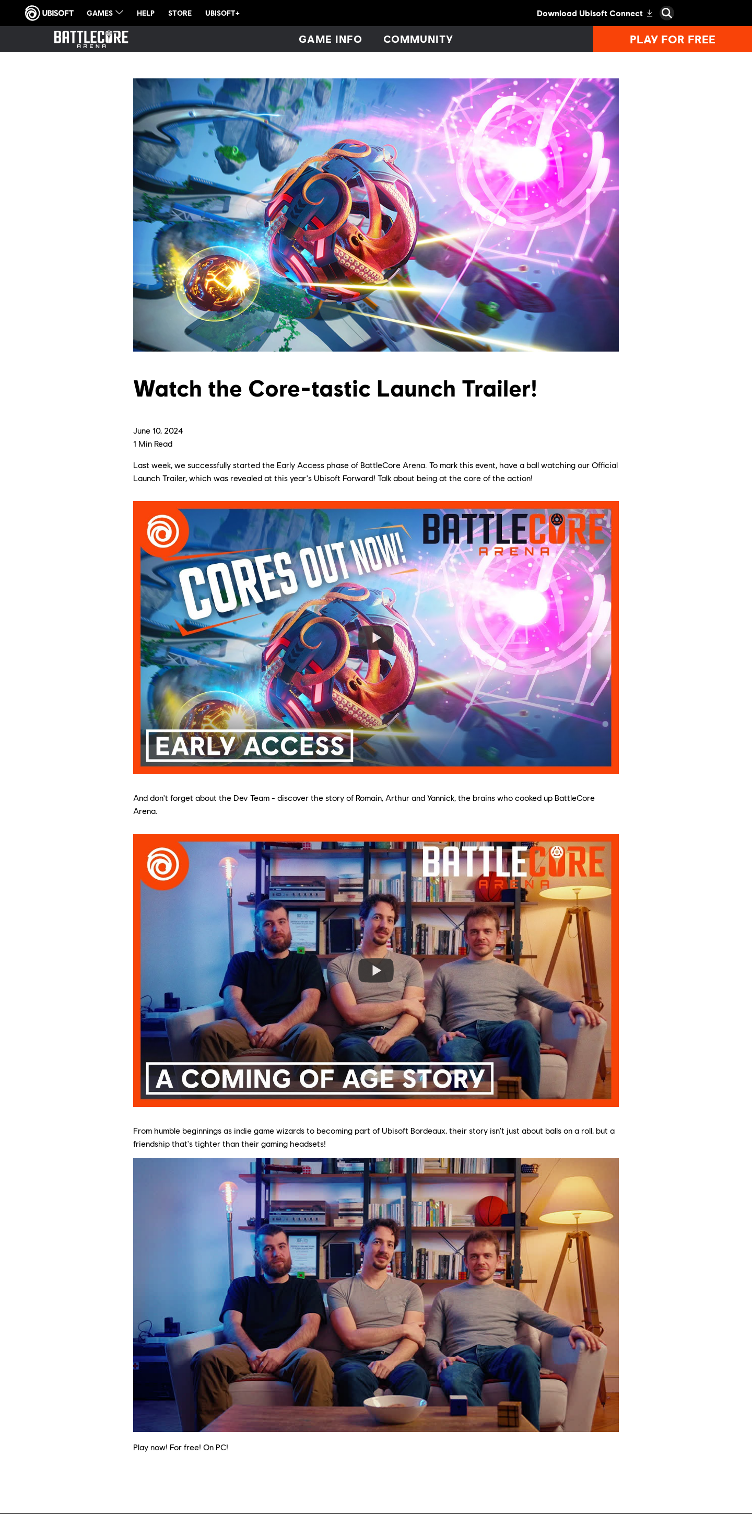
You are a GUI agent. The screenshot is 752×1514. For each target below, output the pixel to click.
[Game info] (330, 39)
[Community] (418, 39)
